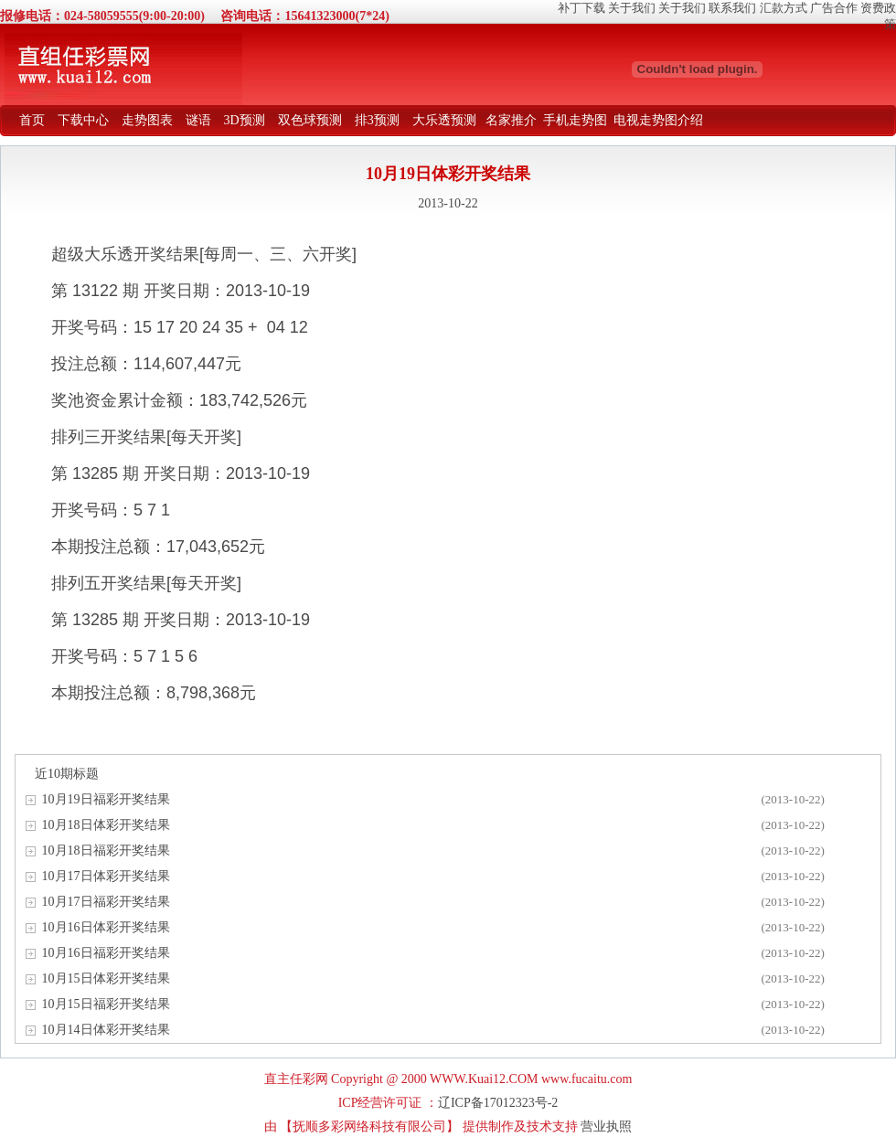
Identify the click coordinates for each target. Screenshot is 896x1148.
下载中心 (83, 120)
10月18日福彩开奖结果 (106, 850)
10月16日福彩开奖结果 (106, 953)
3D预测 (244, 120)
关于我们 (632, 8)
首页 (32, 120)
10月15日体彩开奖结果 (106, 978)
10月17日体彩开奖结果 (106, 876)
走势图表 (147, 120)
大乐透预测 (444, 120)
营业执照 (606, 1126)
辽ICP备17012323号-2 (498, 1103)
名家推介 (511, 120)
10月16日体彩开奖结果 (106, 927)
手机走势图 (575, 120)
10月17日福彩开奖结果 (106, 902)
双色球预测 (310, 120)
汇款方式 (783, 8)
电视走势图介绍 (658, 120)
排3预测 (377, 120)
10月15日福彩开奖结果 (106, 1004)
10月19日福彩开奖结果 (106, 799)
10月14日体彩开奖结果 (106, 1029)
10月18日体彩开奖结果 (106, 825)
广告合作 (834, 8)
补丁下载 (581, 8)
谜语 (198, 120)
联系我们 (732, 8)
